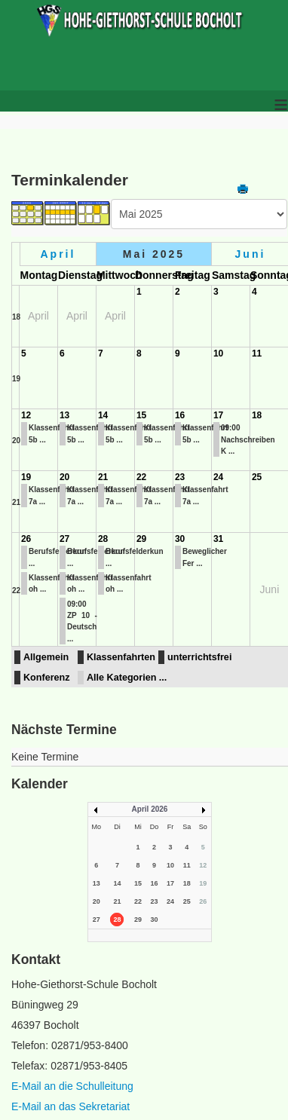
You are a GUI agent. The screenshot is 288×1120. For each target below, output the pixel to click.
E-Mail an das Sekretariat (70, 1106)
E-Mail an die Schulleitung (72, 1086)
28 (103, 539)
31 (218, 539)
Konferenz (46, 677)
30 (180, 539)
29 (141, 539)
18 (16, 317)
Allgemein (46, 657)
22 (141, 477)
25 (257, 477)
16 (180, 415)
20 (16, 440)
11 (257, 353)
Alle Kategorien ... (127, 677)
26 (26, 539)
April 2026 (150, 809)
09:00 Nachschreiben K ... (248, 439)
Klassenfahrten (121, 657)
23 (180, 477)
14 (103, 415)
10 (218, 353)
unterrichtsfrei (199, 657)
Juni (250, 254)
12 (26, 415)
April (57, 254)
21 (16, 502)
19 (16, 379)
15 (141, 415)
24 (218, 477)
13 (64, 415)
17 (218, 415)
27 (64, 539)
